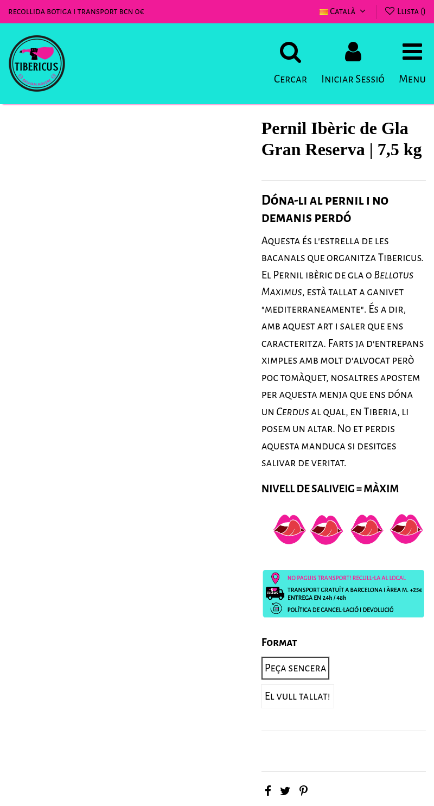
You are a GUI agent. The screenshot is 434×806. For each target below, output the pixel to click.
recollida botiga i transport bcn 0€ (76, 11)
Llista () (405, 11)
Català (344, 11)
